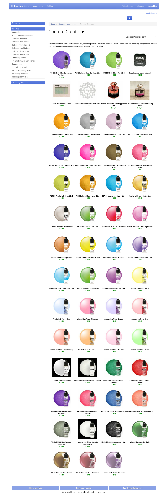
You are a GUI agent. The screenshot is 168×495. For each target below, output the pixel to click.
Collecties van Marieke (21, 48)
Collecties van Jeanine (21, 42)
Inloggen (140, 6)
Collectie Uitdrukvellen (20, 51)
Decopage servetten (20, 77)
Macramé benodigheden (21, 70)
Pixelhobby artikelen (20, 74)
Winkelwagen (128, 6)
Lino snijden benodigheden (22, 67)
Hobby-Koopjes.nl (20, 6)
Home (52, 24)
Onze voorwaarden (84, 488)
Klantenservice (35, 488)
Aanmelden (152, 6)
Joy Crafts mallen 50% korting (23, 61)
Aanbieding (16, 32)
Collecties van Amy (19, 39)
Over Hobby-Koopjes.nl (133, 488)
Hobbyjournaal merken (68, 24)
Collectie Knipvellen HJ (21, 45)
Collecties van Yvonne (20, 54)
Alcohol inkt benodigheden (22, 35)
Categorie (15, 23)
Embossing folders (19, 58)
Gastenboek (38, 6)
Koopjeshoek (17, 64)
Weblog (50, 6)
